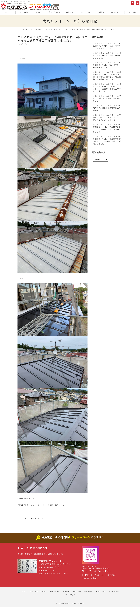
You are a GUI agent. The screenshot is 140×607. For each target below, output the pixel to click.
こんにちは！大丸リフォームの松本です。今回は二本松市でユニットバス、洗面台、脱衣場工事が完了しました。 (107, 87)
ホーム (7, 12)
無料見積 (132, 12)
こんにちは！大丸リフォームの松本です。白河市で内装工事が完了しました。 (107, 55)
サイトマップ (70, 595)
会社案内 (70, 12)
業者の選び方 (54, 12)
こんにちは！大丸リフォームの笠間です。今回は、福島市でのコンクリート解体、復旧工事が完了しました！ (107, 128)
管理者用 (81, 603)
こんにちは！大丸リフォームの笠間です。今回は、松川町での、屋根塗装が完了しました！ (107, 64)
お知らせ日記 (116, 12)
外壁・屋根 (23, 12)
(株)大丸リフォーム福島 (69, 603)
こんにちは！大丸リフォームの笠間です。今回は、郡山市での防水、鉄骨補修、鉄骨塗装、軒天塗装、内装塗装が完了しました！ (107, 76)
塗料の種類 (85, 12)
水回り (39, 12)
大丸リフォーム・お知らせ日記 (35, 29)
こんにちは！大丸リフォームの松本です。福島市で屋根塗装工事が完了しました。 (107, 107)
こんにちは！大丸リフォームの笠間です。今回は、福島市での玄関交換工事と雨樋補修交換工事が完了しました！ (107, 140)
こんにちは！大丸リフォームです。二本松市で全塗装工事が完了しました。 (107, 98)
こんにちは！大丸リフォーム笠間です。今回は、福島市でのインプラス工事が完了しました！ (107, 117)
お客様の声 (101, 12)
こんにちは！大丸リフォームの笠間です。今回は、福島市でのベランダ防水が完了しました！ (107, 45)
